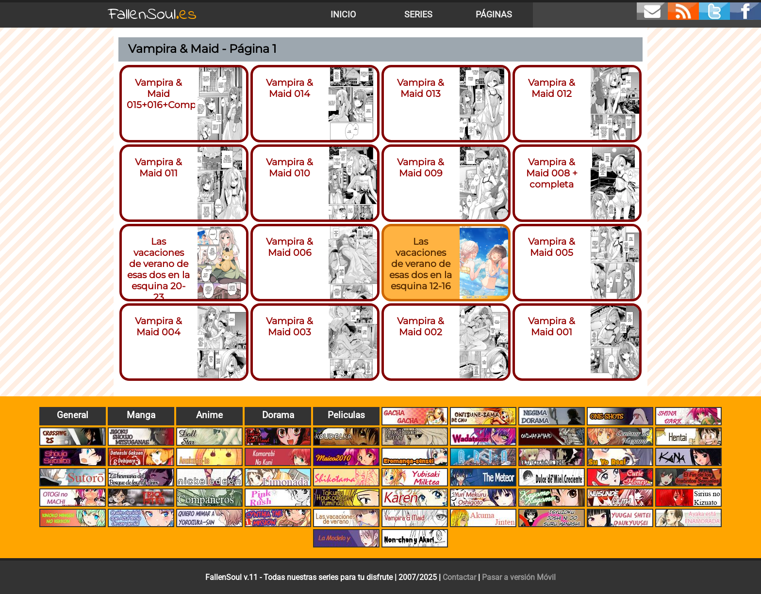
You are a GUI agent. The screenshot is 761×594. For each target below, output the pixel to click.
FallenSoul (152, 14)
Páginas (494, 14)
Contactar (459, 577)
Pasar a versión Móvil (519, 577)
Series (418, 14)
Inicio (343, 14)
